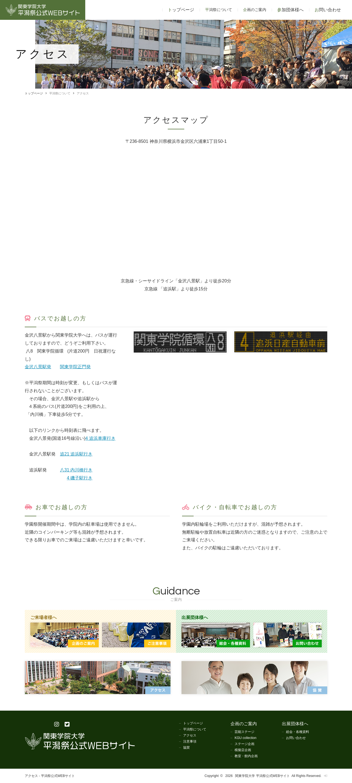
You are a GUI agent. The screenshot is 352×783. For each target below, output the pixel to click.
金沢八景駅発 (38, 366)
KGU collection (245, 738)
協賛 (186, 747)
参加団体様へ (290, 9)
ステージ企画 (244, 744)
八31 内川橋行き (76, 470)
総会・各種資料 (297, 731)
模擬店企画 (243, 750)
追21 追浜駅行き (76, 454)
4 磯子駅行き (79, 478)
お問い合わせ (328, 9)
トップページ (181, 9)
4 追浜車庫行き (100, 438)
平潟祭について (194, 729)
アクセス (189, 735)
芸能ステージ (244, 731)
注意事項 (189, 741)
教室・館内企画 (246, 756)
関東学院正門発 (75, 366)
